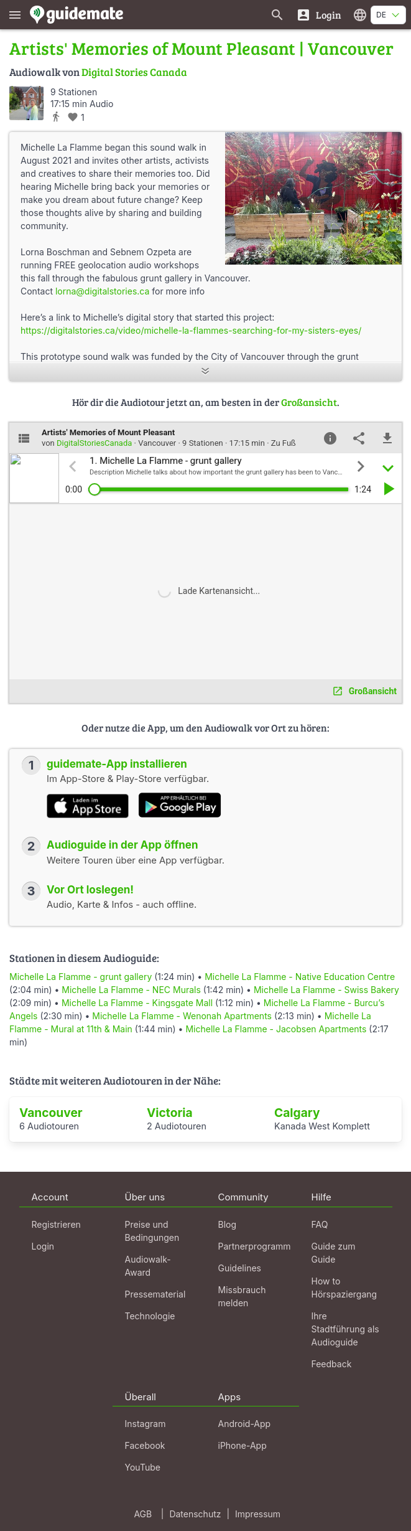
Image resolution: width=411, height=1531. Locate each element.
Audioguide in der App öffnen (122, 845)
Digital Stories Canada (134, 72)
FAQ (320, 1224)
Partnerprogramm (254, 1246)
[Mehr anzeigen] (205, 372)
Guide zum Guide (334, 1253)
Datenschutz (195, 1514)
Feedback (332, 1364)
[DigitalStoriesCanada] (26, 103)
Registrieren (56, 1224)
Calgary (297, 1112)
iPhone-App (242, 1445)
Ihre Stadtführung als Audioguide (345, 1329)
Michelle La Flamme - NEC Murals (131, 989)
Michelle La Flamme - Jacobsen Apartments (275, 1029)
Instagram (145, 1423)
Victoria (170, 1112)
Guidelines (239, 1268)
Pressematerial (155, 1294)
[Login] (318, 14)
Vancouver (51, 1112)
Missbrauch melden (242, 1296)
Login (43, 1246)
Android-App (244, 1423)
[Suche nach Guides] (277, 14)
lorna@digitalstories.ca (102, 291)
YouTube (142, 1467)
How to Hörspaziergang (344, 1287)
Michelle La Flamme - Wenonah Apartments (182, 1015)
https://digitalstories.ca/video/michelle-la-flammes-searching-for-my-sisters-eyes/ (191, 330)
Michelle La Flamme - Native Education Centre (300, 976)
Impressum (257, 1514)
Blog (227, 1224)
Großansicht (309, 401)
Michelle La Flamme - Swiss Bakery (326, 989)
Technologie (150, 1316)
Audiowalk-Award (148, 1266)
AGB (143, 1514)
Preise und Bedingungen (152, 1231)
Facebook (145, 1445)
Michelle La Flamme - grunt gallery (80, 976)
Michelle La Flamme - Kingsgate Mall (137, 1002)
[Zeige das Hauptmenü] (15, 14)
